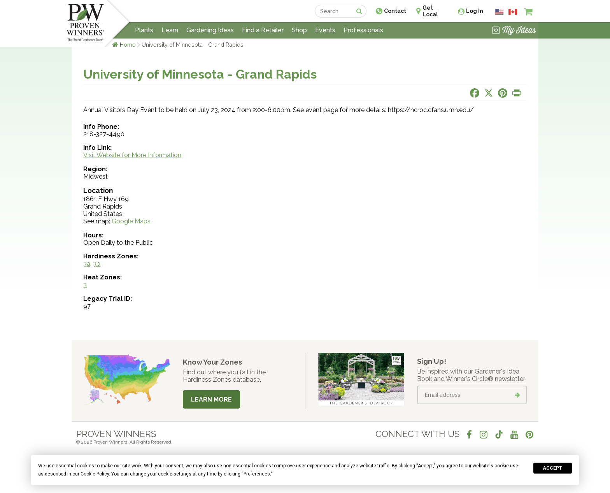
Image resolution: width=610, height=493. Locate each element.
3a (86, 263)
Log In (474, 11)
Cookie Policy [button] (95, 474)
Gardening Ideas (210, 30)
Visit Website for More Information (132, 155)
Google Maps (131, 221)
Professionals (363, 30)
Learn (169, 30)
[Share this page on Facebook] (475, 93)
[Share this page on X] (489, 93)
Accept (552, 468)
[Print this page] (517, 93)
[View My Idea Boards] (514, 31)
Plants (144, 30)
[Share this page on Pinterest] (503, 93)
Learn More (211, 399)
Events (325, 30)
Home (128, 44)
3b (96, 263)
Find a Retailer (263, 30)
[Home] (85, 23)
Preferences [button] (257, 474)
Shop (299, 30)
